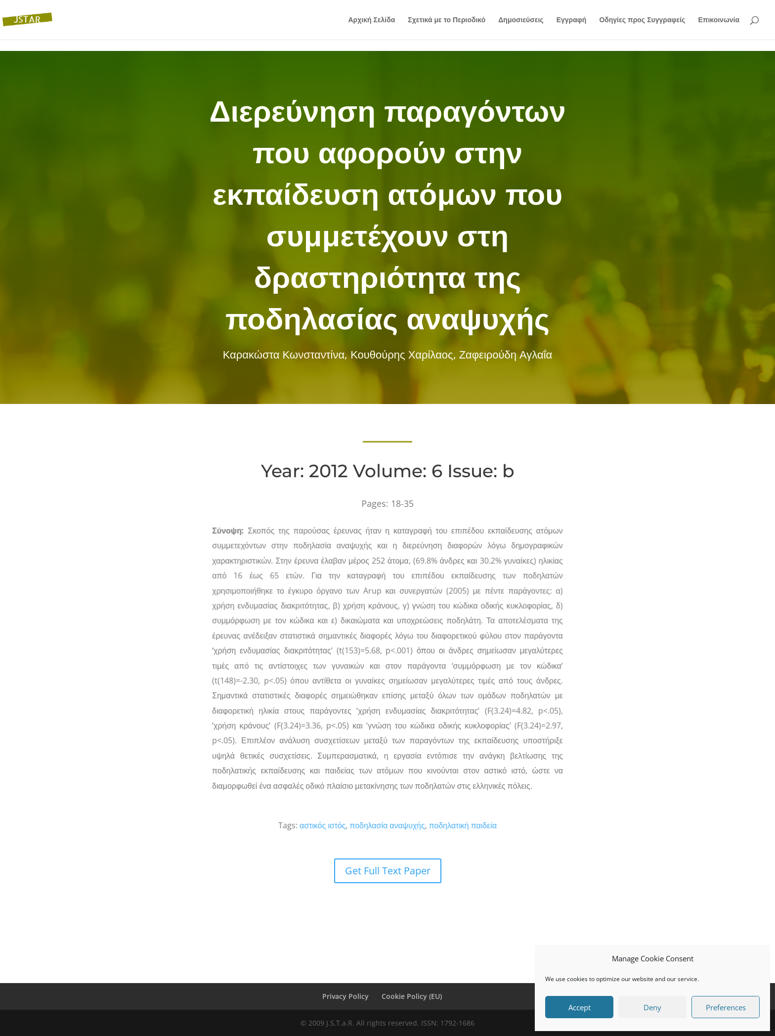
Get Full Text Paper (388, 870)
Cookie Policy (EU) (412, 996)
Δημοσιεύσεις (520, 20)
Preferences (726, 1007)
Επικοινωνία (718, 20)
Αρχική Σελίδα (371, 20)
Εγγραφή (572, 20)
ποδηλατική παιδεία (450, 825)
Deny (652, 1007)
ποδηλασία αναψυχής (388, 825)
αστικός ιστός (337, 825)
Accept (579, 1007)
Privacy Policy (345, 996)
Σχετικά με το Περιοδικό (446, 20)
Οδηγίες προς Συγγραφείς (642, 20)
